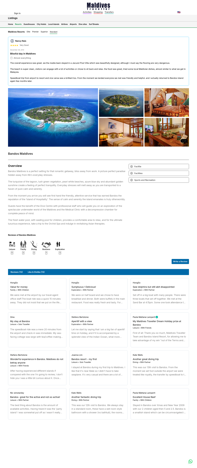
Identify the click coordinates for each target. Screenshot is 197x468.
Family (13, 290)
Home (10, 24)
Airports (73, 24)
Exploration (76, 290)
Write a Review (180, 261)
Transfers (109, 12)
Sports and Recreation (144, 180)
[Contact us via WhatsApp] (190, 461)
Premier (35, 32)
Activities (87, 12)
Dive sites (83, 24)
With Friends (146, 328)
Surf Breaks (94, 24)
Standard (53, 32)
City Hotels (41, 24)
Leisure (13, 324)
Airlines (64, 24)
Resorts (18, 24)
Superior (44, 32)
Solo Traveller (24, 324)
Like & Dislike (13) (36, 272)
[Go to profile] (37, 282)
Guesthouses (29, 24)
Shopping (98, 12)
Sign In (17, 13)
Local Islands (53, 24)
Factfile (137, 166)
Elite (28, 32)
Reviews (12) (17, 272)
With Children (23, 290)
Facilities (138, 173)
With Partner (88, 290)
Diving (135, 362)
